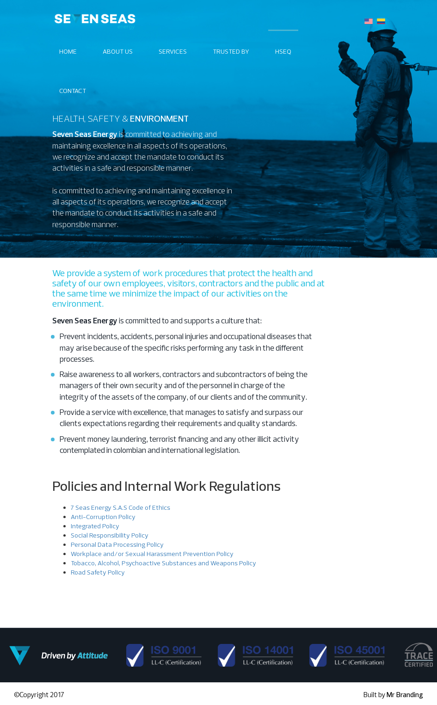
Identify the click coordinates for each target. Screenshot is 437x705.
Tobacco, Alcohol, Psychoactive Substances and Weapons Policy (163, 563)
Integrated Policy (95, 526)
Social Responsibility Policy (109, 535)
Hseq (283, 51)
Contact (72, 91)
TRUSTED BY (231, 51)
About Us (118, 51)
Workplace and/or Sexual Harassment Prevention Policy (152, 554)
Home (68, 51)
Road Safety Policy (98, 572)
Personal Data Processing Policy (117, 544)
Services (173, 51)
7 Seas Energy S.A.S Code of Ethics (120, 507)
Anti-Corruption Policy (103, 517)
